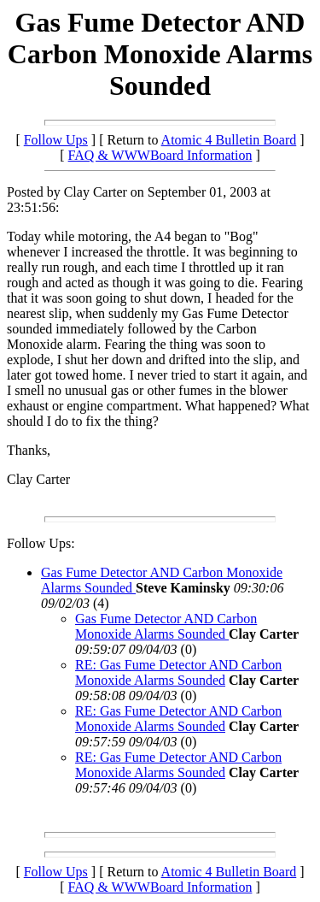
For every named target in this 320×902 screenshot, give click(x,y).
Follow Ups (56, 140)
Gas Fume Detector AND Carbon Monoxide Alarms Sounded (166, 626)
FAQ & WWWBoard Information (160, 155)
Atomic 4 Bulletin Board (229, 140)
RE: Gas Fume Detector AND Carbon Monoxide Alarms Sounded (178, 672)
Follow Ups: (41, 543)
